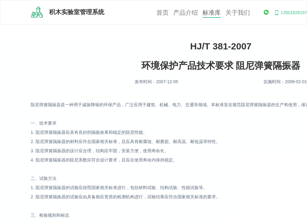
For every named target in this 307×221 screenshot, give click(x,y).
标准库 (211, 13)
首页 (162, 13)
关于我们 (237, 13)
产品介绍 (185, 13)
